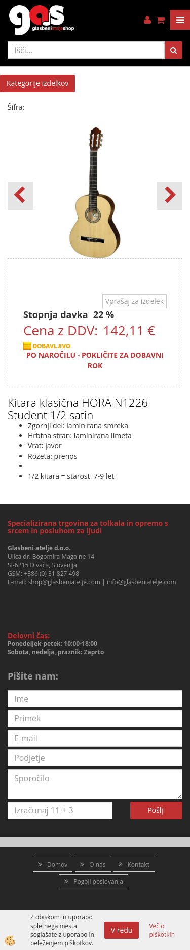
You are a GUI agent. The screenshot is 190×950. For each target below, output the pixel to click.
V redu (122, 930)
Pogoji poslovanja (98, 881)
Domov (57, 864)
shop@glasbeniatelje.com (64, 582)
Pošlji (156, 810)
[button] (169, 196)
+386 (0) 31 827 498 (51, 573)
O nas (97, 864)
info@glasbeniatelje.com (141, 582)
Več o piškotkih (162, 930)
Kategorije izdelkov (37, 83)
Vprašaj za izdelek (134, 301)
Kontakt (138, 864)
